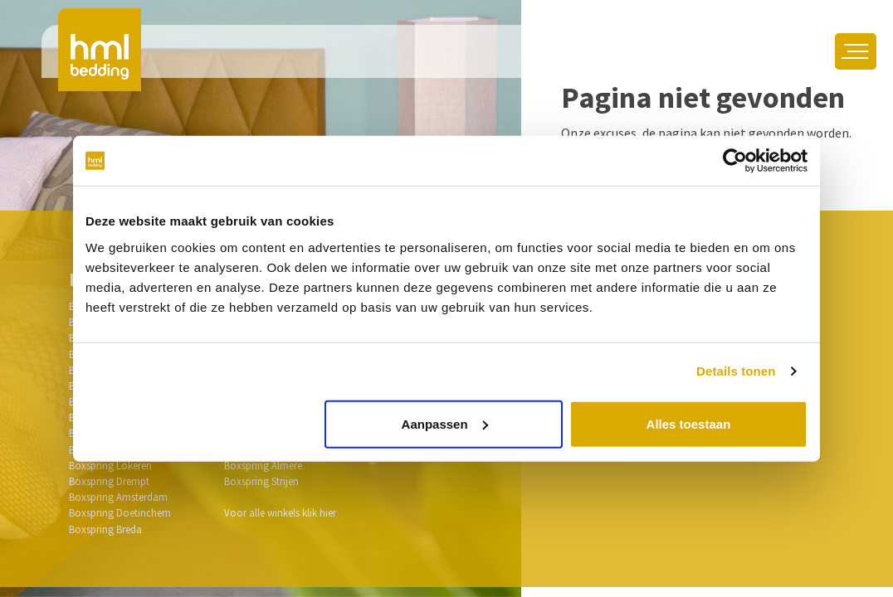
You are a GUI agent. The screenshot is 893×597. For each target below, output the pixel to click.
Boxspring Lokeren (110, 465)
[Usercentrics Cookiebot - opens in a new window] (735, 160)
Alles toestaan (689, 423)
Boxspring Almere (263, 465)
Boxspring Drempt (109, 481)
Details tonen (735, 371)
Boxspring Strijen (261, 481)
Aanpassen (445, 423)
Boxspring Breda (105, 529)
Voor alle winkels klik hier (280, 512)
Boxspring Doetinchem (120, 512)
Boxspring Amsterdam (118, 496)
